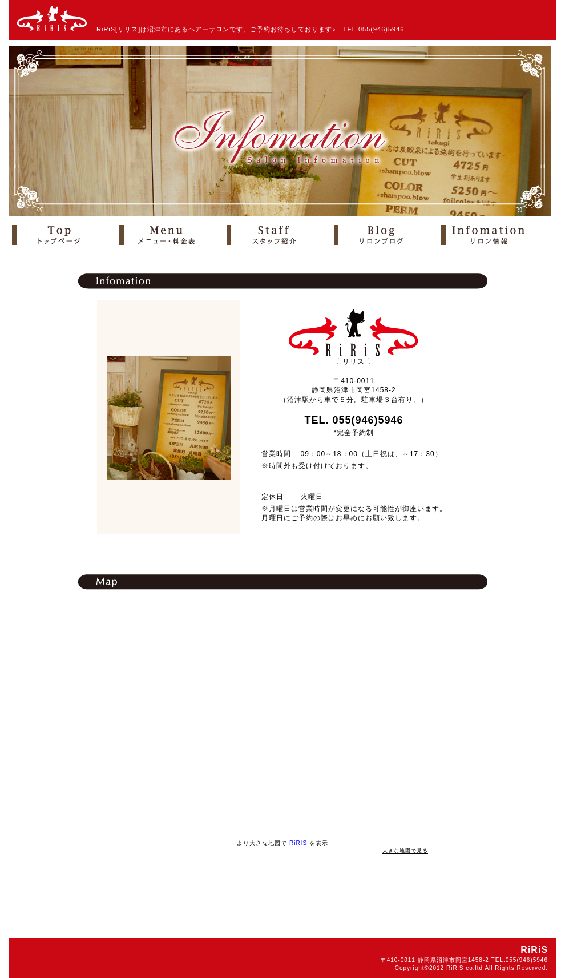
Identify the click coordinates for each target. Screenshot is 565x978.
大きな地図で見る (405, 851)
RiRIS (298, 843)
